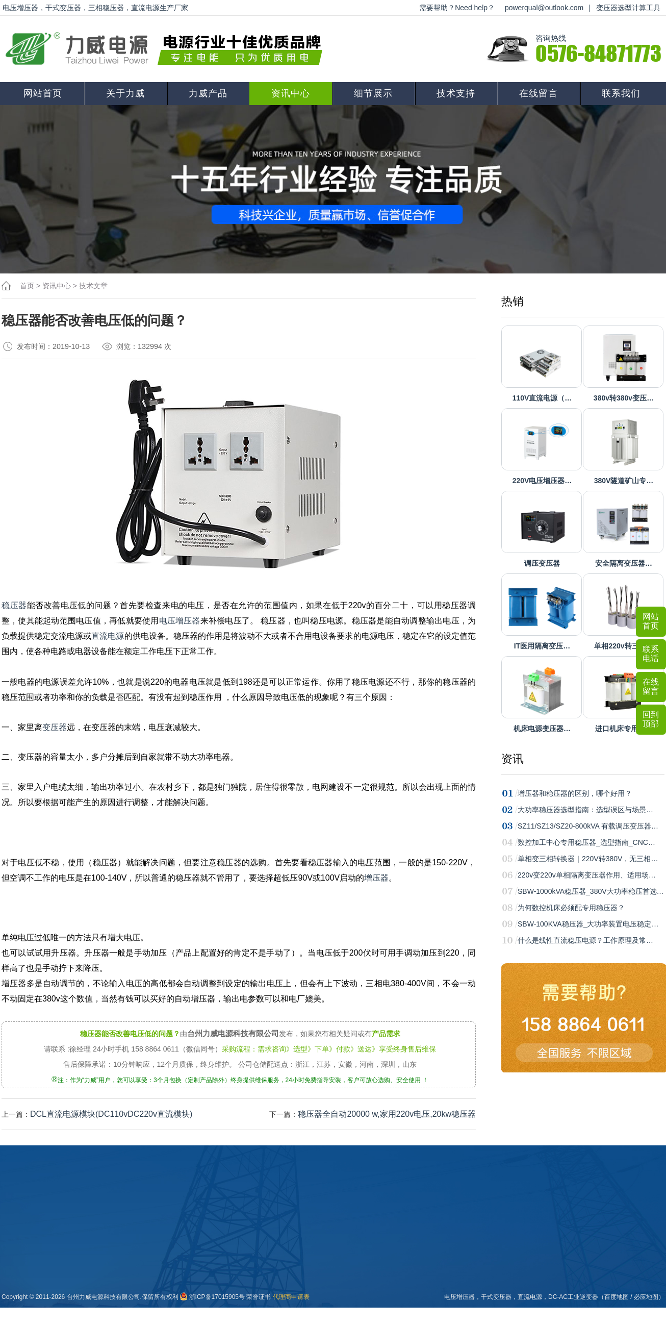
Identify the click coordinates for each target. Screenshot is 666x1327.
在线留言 (538, 93)
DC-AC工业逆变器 (573, 1296)
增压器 (376, 877)
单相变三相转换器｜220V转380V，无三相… (588, 859)
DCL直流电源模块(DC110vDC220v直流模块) (111, 1114)
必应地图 (646, 1296)
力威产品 (208, 93)
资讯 (512, 759)
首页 (27, 286)
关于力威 (125, 93)
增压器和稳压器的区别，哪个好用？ (575, 793)
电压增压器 (179, 620)
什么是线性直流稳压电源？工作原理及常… (585, 940)
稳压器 (14, 605)
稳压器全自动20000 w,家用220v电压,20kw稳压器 (387, 1114)
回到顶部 (651, 719)
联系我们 (621, 93)
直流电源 (107, 636)
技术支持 (456, 93)
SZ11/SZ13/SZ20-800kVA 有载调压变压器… (588, 826)
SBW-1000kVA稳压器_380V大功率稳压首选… (591, 891)
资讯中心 (290, 93)
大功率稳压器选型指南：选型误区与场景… (585, 810)
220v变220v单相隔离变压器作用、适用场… (587, 875)
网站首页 (42, 93)
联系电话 (651, 654)
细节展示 (373, 93)
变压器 (54, 727)
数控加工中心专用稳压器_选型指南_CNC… (586, 842)
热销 (512, 301)
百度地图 (616, 1296)
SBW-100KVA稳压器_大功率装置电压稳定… (588, 924)
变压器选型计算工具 (628, 8)
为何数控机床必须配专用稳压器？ (571, 908)
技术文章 (93, 286)
